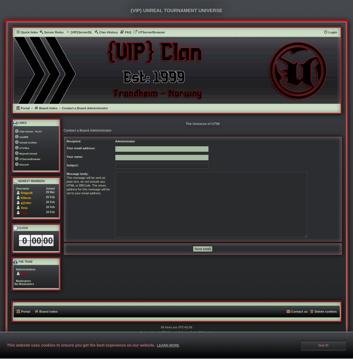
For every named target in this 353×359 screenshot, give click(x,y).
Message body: (78, 173)
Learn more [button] (168, 345)
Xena (24, 207)
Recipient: (74, 141)
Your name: (75, 156)
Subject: (73, 165)
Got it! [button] (323, 345)
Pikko (24, 212)
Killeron (26, 198)
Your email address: (81, 148)
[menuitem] (51, 32)
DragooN (27, 193)
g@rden (26, 202)
